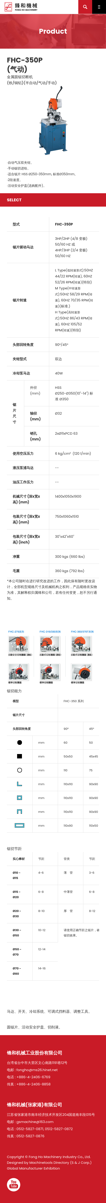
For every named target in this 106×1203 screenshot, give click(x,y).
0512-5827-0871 (29, 1128)
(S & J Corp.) (80, 1162)
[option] (53, 120)
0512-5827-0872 (59, 1128)
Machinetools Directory (49, 1162)
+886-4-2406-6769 (33, 1077)
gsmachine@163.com (35, 1121)
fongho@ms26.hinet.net (37, 1069)
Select (14, 200)
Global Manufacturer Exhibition (33, 1168)
